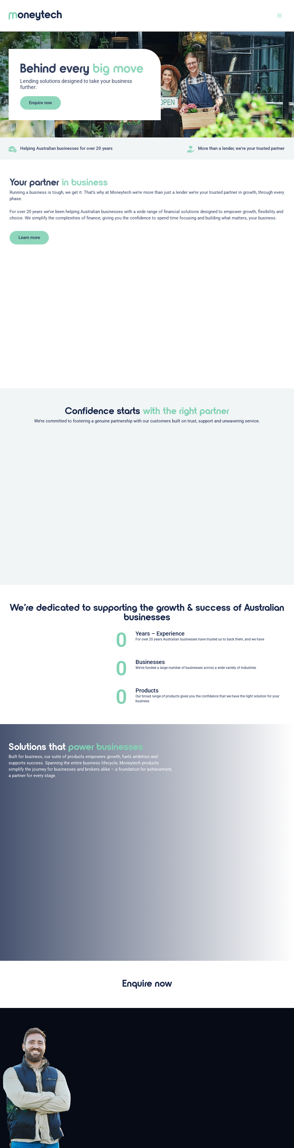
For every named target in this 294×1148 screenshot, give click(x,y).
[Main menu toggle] (279, 15)
